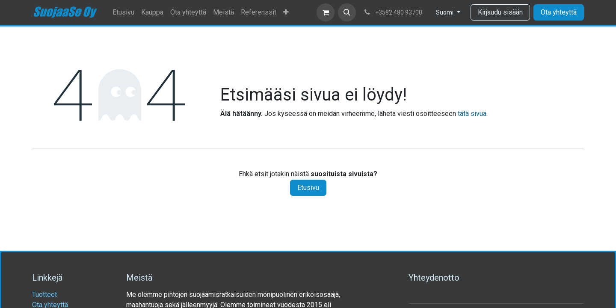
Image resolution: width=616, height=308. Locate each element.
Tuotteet (44, 294)
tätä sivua (472, 114)
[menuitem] (123, 12)
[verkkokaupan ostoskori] (326, 12)
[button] (347, 12)
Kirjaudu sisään (500, 12)
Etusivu (308, 188)
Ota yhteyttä (559, 12)
